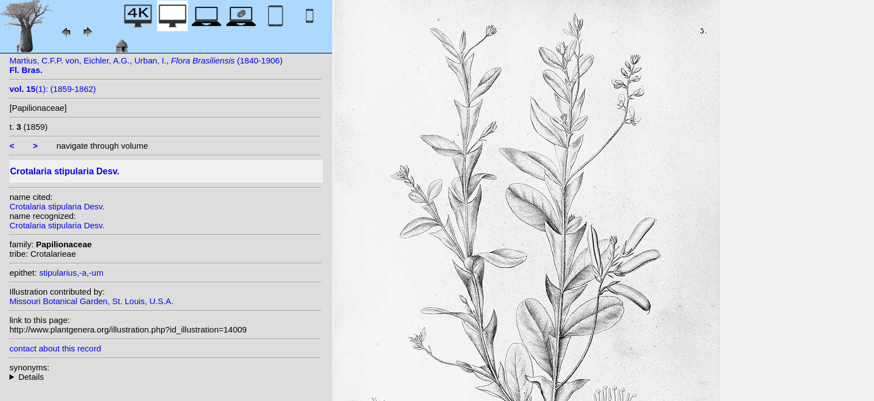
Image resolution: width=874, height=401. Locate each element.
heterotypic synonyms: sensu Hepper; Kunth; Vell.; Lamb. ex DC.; (165, 377)
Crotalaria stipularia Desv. (57, 206)
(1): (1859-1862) (52, 89)
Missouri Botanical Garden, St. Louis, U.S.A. (91, 301)
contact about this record (55, 348)
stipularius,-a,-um (71, 272)
